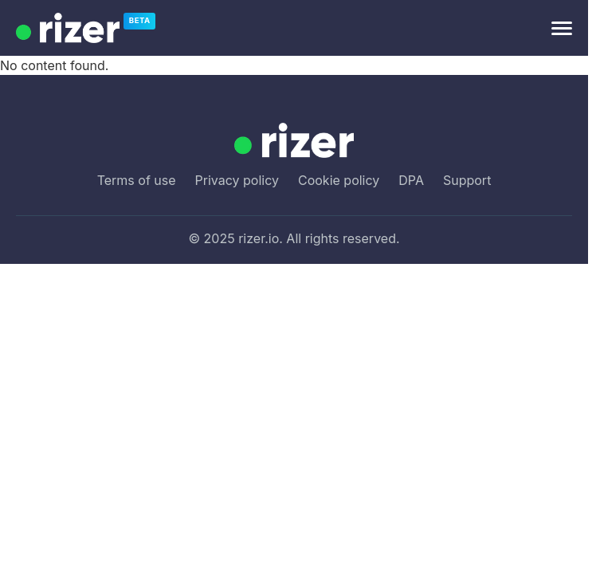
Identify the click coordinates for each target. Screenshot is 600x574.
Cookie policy (338, 180)
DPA (411, 180)
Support (467, 180)
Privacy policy (237, 180)
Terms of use (136, 180)
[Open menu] (561, 28)
